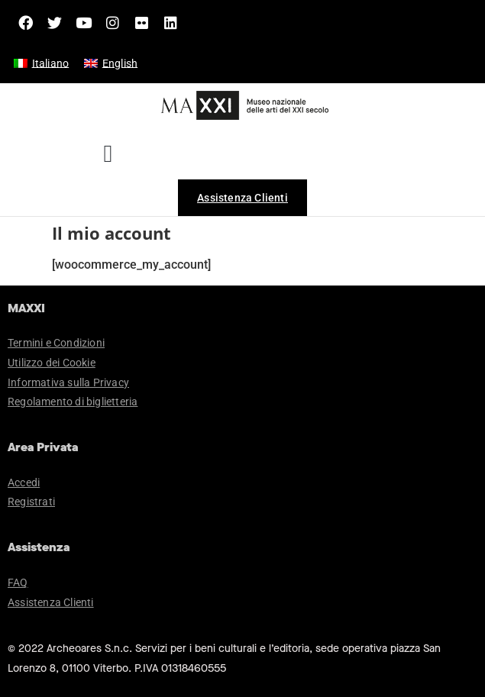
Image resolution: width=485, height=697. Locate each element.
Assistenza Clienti (51, 602)
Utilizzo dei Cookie (51, 363)
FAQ (18, 582)
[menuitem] (41, 63)
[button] (107, 153)
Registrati (31, 501)
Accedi (24, 482)
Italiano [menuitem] (51, 63)
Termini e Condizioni (56, 343)
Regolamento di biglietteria (72, 401)
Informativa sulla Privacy (68, 382)
